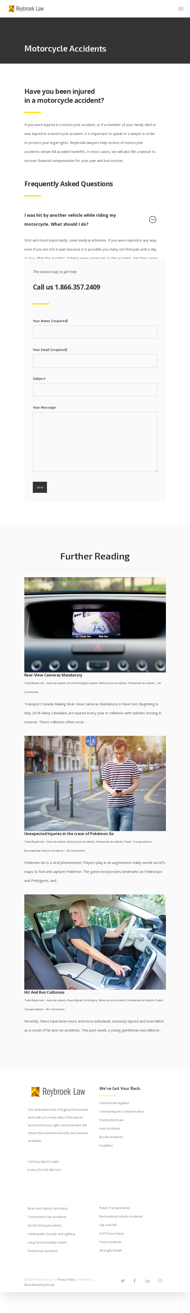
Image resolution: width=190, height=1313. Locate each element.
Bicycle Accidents (111, 1137)
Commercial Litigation (114, 1103)
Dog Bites (106, 1145)
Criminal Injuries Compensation (121, 1111)
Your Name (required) (95, 329)
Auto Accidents (56, 683)
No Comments (76, 850)
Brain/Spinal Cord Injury (82, 1000)
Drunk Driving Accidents (82, 683)
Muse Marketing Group (39, 1285)
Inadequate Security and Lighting (51, 1234)
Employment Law (111, 1120)
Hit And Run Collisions (44, 992)
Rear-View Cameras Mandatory (53, 675)
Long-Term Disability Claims (47, 1242)
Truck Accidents (110, 1242)
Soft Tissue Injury (111, 1233)
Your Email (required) (95, 358)
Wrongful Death (110, 1250)
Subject (95, 386)
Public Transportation (138, 841)
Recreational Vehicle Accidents (43, 850)
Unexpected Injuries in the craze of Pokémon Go (69, 833)
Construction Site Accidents (47, 1217)
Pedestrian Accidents (141, 683)
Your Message (95, 440)
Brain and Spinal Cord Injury (48, 1208)
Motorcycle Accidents (113, 683)
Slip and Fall (107, 1225)
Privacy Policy (66, 1280)
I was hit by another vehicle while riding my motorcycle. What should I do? (90, 219)
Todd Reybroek (34, 683)
